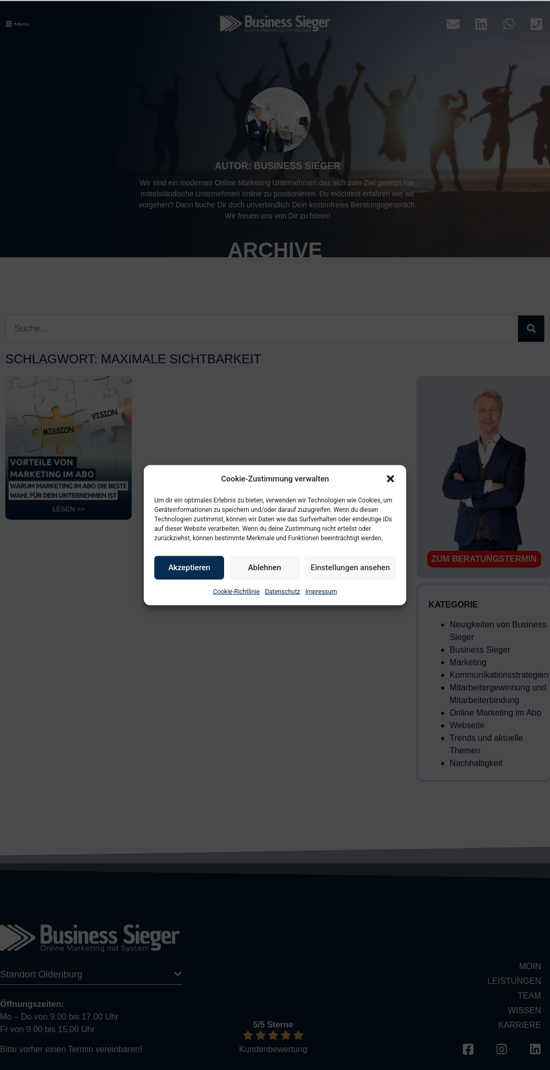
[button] (390, 479)
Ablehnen (264, 567)
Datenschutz (282, 591)
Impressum (321, 591)
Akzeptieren (189, 567)
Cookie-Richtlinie (236, 591)
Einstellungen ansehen (350, 567)
